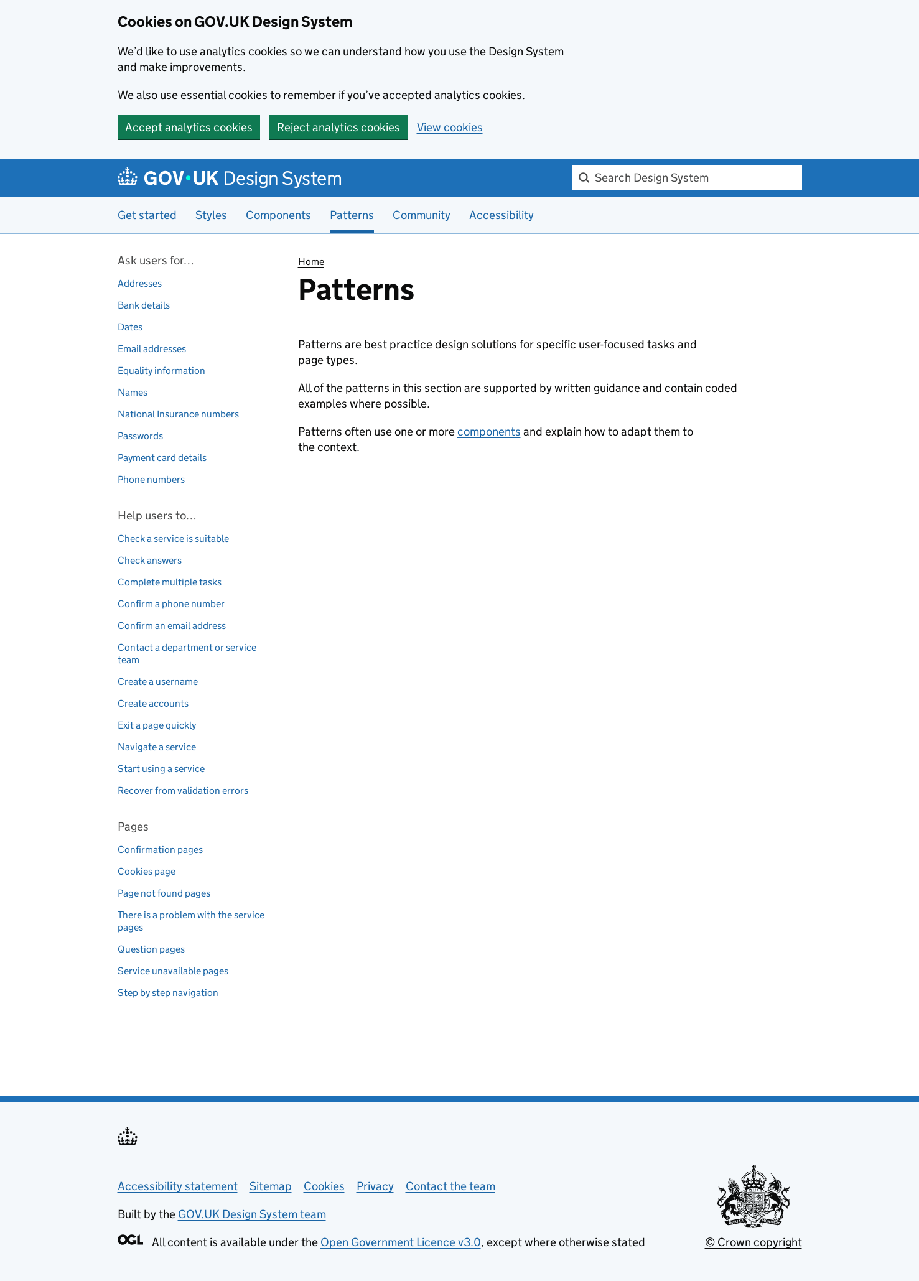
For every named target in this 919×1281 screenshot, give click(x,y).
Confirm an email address (172, 625)
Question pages (151, 949)
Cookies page (146, 871)
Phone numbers (151, 479)
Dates (130, 327)
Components (278, 215)
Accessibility (501, 215)
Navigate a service (157, 747)
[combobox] (687, 177)
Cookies (324, 1186)
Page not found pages (164, 893)
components (489, 431)
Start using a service (161, 769)
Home (311, 262)
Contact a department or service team (187, 653)
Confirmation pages (160, 849)
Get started (147, 215)
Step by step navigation (168, 993)
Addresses (140, 283)
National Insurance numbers (178, 414)
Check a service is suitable (173, 538)
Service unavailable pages (173, 971)
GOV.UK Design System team (252, 1214)
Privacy (375, 1186)
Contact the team (450, 1186)
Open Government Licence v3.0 (400, 1242)
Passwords (140, 436)
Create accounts (153, 703)
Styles (211, 215)
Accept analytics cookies (189, 127)
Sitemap (271, 1186)
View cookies (450, 127)
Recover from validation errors (183, 790)
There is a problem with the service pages (191, 921)
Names (132, 392)
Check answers (150, 560)
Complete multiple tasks (170, 582)
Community (421, 215)
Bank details (144, 305)
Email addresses (152, 349)
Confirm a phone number (171, 604)
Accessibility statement (178, 1186)
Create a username (158, 681)
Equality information (161, 370)
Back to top (149, 1058)
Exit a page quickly (157, 725)
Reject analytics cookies (338, 127)
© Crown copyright (753, 1242)
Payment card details (162, 457)
